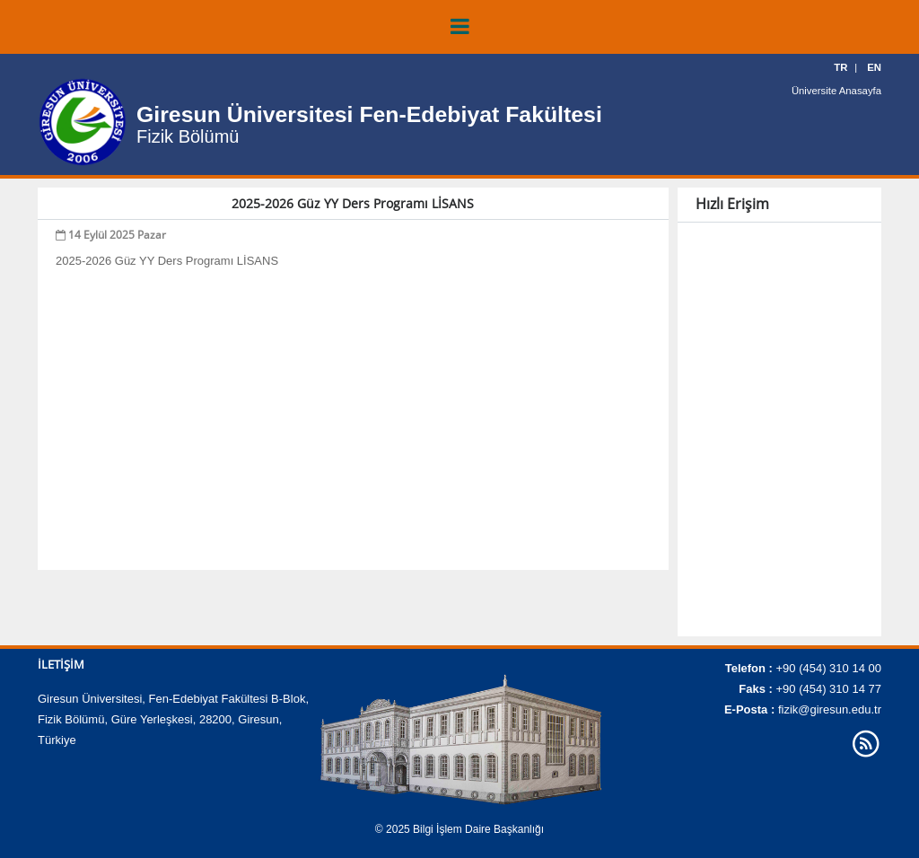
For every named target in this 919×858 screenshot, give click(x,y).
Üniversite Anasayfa (837, 89)
